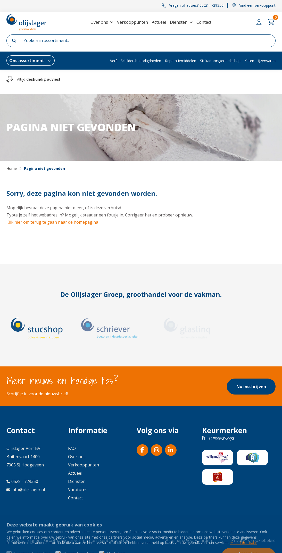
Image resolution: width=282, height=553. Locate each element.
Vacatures (77, 489)
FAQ (72, 448)
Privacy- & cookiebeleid (253, 540)
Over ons (99, 22)
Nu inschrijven (251, 386)
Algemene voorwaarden (189, 540)
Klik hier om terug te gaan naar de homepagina (52, 222)
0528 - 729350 (22, 481)
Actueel (159, 22)
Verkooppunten (132, 22)
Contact (203, 22)
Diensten (178, 22)
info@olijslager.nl (25, 489)
